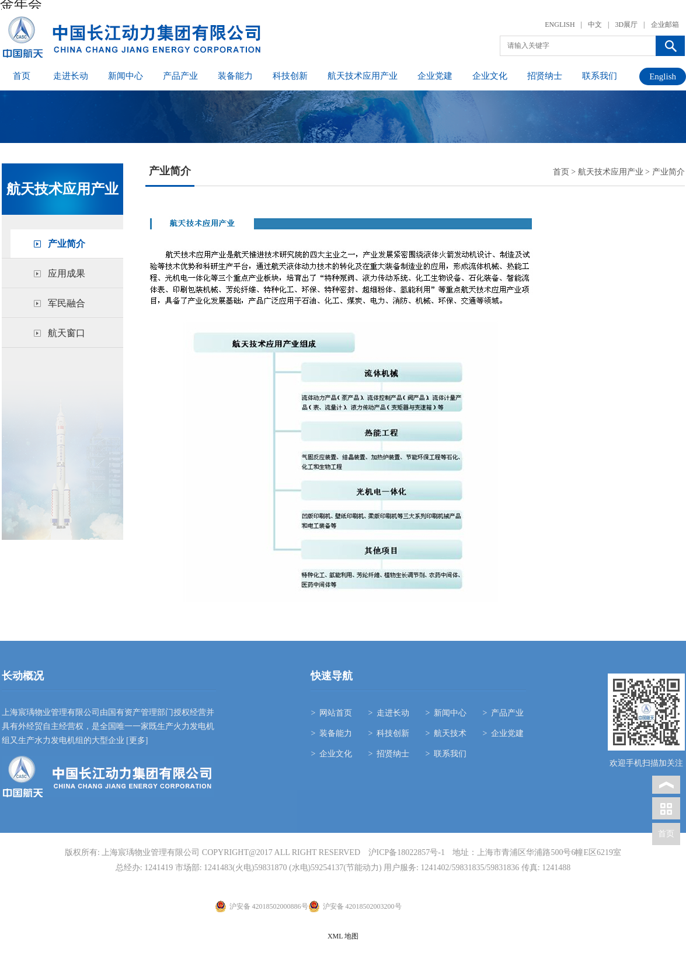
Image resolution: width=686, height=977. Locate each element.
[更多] (136, 740)
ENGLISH (559, 24)
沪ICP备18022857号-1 (406, 852)
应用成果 (66, 273)
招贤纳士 (544, 76)
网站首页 (335, 713)
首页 (21, 76)
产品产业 (180, 76)
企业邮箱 (665, 24)
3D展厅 (626, 24)
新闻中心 (125, 76)
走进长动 (70, 76)
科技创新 (290, 76)
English (662, 76)
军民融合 (66, 303)
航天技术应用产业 (363, 76)
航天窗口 (66, 333)
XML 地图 (343, 936)
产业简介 (66, 244)
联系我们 (599, 76)
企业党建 (434, 76)
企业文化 (489, 76)
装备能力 (235, 76)
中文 (595, 24)
